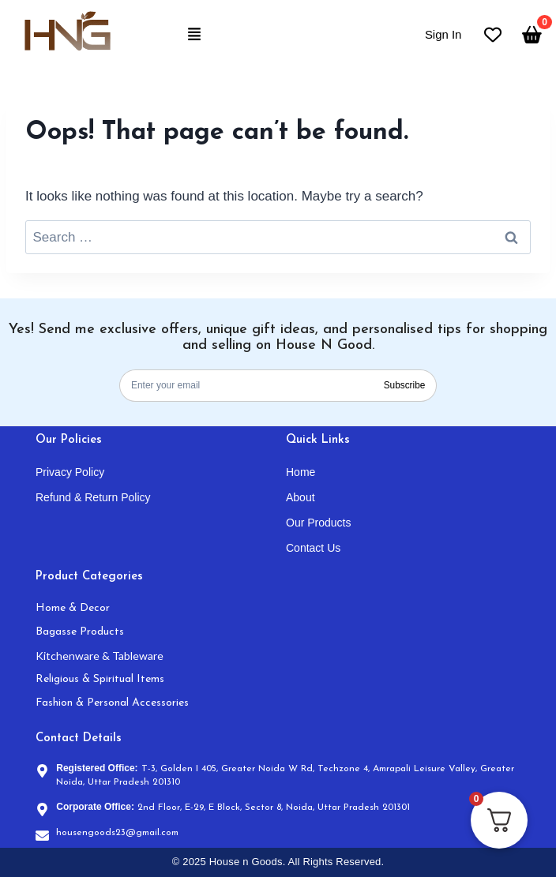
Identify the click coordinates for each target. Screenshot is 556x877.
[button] (194, 34)
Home (300, 472)
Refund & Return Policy (93, 497)
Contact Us (313, 548)
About (300, 497)
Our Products (318, 522)
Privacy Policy (70, 472)
